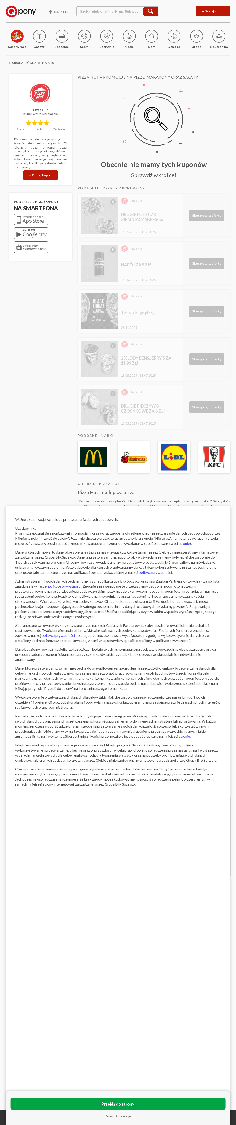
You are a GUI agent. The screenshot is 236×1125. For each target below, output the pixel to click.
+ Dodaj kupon (213, 11)
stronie (184, 543)
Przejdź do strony (117, 1104)
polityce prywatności (155, 572)
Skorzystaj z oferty (206, 215)
